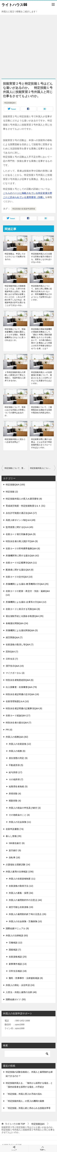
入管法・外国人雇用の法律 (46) (21, 992)
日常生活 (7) (12, 659)
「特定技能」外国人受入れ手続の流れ (24, 1094)
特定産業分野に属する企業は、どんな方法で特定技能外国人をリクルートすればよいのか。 (41, 443)
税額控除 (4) (15, 800)
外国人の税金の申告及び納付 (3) (25, 808)
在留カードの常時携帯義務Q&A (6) (23, 548)
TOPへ (42, 1148)
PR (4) (9, 729)
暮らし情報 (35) (13, 836)
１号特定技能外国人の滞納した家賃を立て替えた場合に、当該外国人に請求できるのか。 (15, 376)
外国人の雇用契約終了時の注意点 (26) (27, 914)
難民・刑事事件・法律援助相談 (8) (26, 978)
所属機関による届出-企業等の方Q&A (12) (26, 602)
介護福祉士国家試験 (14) (18, 864)
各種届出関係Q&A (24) (17, 623)
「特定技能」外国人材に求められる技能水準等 (28, 1108)
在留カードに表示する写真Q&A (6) (23, 609)
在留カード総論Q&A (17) (18, 715)
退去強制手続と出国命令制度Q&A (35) (24, 616)
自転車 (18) (14, 857)
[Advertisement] (28, 45)
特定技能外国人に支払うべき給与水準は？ (15, 440)
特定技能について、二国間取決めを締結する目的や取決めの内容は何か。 (41, 410)
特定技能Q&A (10, 103)
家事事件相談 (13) (18, 964)
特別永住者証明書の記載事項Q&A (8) (24, 708)
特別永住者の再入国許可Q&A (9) (22, 541)
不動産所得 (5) (16, 765)
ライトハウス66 (14, 4)
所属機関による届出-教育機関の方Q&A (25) (27, 584)
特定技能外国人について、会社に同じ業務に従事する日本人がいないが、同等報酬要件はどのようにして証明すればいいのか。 (41, 293)
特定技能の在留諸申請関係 (23, 209)
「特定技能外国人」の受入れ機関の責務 (25, 1101)
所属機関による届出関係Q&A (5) (22, 630)
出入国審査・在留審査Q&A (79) (21, 687)
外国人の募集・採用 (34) (21, 893)
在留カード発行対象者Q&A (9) (21, 534)
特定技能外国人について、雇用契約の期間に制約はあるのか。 (43, 468)
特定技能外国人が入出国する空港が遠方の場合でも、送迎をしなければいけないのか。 (41, 258)
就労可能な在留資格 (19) (21, 907)
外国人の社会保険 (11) (20, 822)
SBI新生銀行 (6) (17, 843)
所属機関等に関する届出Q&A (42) (22, 555)
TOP (15, 1124)
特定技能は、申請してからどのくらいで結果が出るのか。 (15, 256)
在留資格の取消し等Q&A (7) (19, 644)
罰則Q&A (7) (12, 651)
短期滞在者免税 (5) (18, 786)
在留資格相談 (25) (18, 956)
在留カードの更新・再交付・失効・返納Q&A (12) (28, 593)
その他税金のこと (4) (19, 815)
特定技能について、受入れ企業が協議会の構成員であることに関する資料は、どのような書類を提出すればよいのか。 (17, 468)
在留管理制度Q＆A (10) (17, 701)
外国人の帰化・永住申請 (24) (20, 985)
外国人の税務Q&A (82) (17, 737)
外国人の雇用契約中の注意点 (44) (25, 900)
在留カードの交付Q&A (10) (19, 577)
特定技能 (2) (12, 491)
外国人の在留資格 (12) (20, 744)
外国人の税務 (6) (17, 751)
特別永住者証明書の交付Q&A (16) (22, 694)
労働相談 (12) (15, 942)
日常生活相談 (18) (18, 971)
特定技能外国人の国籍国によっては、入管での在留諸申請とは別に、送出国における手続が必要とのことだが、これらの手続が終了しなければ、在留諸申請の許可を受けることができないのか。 (15, 295)
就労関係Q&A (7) (14, 637)
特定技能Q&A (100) (15, 484)
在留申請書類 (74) (15, 829)
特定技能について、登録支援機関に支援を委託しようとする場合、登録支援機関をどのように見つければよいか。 (15, 334)
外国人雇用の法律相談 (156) (20, 871)
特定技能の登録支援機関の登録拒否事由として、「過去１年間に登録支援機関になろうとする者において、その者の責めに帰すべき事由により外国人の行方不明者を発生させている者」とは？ (41, 339)
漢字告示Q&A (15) (15, 666)
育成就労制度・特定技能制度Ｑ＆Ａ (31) (25, 506)
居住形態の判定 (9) (18, 758)
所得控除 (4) (15, 793)
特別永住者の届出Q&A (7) (18, 722)
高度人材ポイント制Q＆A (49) (20, 520)
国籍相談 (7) (15, 949)
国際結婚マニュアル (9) (17, 928)
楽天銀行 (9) (15, 850)
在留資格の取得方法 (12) (21, 886)
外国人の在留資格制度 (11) (22, 878)
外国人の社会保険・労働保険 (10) (25, 921)
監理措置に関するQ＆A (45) (19, 527)
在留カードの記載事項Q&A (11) (21, 562)
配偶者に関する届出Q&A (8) (19, 569)
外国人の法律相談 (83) (17, 935)
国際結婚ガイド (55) (16, 999)
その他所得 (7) (16, 779)
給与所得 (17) (15, 772)
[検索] (27, 1054)
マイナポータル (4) (15, 673)
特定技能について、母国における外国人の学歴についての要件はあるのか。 (15, 411)
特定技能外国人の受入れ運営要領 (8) (24, 498)
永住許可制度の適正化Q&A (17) (21, 513)
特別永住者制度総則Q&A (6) (19, 680)
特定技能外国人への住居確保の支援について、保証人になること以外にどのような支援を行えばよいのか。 (41, 377)
